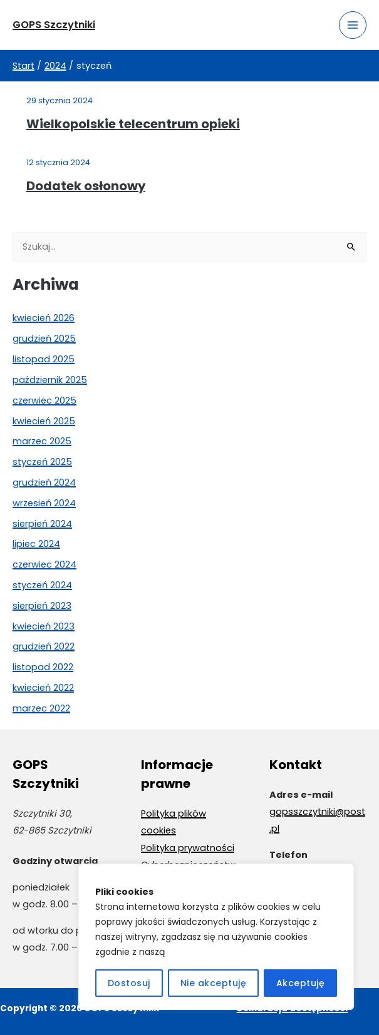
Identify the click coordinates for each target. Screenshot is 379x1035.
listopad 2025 (44, 359)
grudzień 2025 (44, 338)
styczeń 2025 (42, 462)
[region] (216, 937)
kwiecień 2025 (44, 421)
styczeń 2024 (42, 585)
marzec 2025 (42, 441)
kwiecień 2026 (44, 318)
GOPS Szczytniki (55, 25)
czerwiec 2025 (44, 400)
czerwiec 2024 (44, 564)
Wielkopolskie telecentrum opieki (133, 124)
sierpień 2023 (42, 605)
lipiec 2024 (36, 544)
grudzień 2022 (44, 646)
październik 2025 (50, 380)
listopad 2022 (43, 667)
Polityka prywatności (187, 848)
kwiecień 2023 (44, 626)
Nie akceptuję (213, 983)
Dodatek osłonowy (85, 186)
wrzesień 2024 (44, 503)
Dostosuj (129, 983)
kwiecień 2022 (43, 687)
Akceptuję (300, 983)
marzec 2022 (41, 708)
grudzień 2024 (44, 482)
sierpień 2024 (42, 524)
